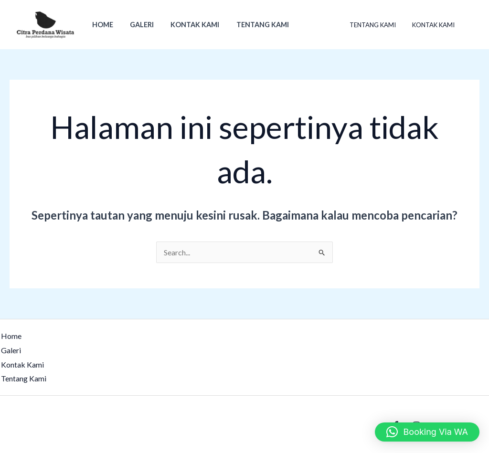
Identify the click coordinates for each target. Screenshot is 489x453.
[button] (427, 432)
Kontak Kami (187, 25)
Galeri (137, 25)
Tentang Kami (251, 25)
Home (100, 25)
